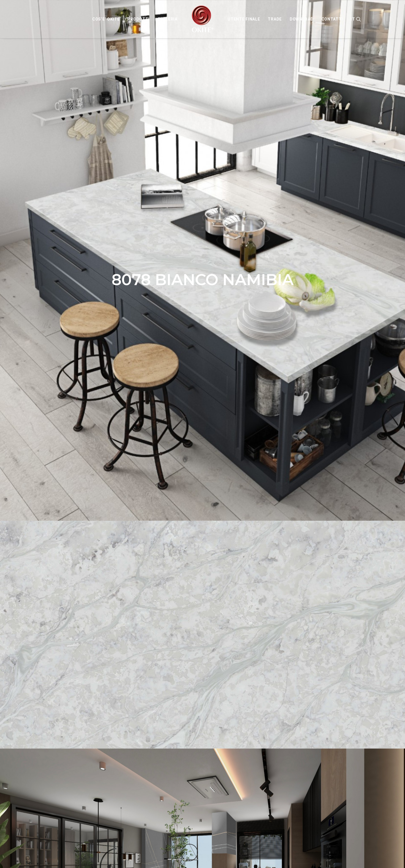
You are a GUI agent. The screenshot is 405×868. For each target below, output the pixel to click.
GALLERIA (167, 19)
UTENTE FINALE (244, 19)
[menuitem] (105, 19)
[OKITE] (203, 19)
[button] (358, 19)
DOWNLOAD (302, 19)
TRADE (275, 19)
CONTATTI (332, 19)
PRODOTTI (138, 19)
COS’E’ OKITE (106, 19)
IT (353, 19)
